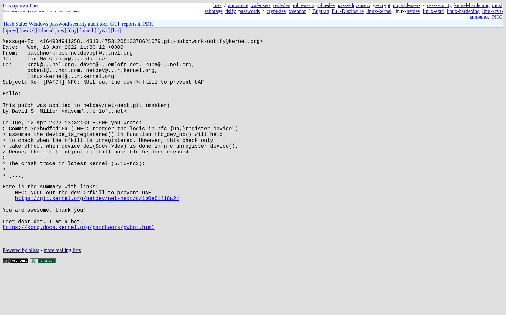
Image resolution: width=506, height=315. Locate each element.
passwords (249, 11)
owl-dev (281, 5)
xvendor (297, 11)
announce (238, 5)
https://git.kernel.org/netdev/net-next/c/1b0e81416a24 (97, 234)
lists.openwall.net (21, 5)
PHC (497, 17)
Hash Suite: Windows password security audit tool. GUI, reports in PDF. (78, 23)
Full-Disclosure (348, 11)
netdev (413, 11)
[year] (103, 30)
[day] (72, 30)
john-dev (326, 5)
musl (497, 5)
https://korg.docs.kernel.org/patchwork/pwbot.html (78, 269)
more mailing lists (62, 295)
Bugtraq (320, 11)
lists (217, 5)
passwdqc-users (354, 5)
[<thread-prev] (51, 30)
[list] (116, 30)
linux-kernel (378, 11)
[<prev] (10, 30)
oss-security (439, 5)
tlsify (230, 11)
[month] (88, 30)
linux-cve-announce (486, 14)
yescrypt (381, 5)
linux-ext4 (433, 11)
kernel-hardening (472, 5)
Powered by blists (21, 295)
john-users (303, 5)
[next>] (27, 30)
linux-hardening (463, 11)
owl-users (261, 5)
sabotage (214, 11)
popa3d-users (406, 5)
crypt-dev (276, 11)
